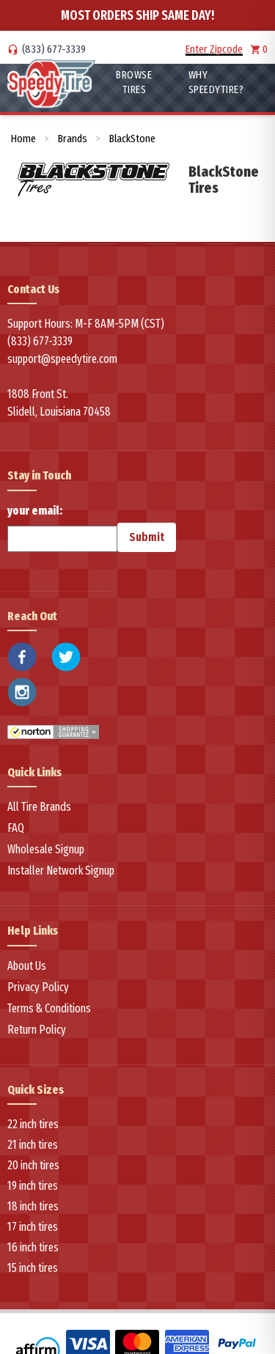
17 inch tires (32, 1227)
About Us (26, 966)
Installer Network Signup (60, 870)
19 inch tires (32, 1186)
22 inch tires (33, 1124)
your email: (62, 528)
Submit (146, 537)
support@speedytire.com (62, 359)
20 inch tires (33, 1165)
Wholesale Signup (45, 849)
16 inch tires (33, 1247)
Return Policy (36, 1030)
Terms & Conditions (49, 1008)
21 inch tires (32, 1145)
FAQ (15, 828)
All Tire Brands (39, 807)
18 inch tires (33, 1206)
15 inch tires (32, 1268)
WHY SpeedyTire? (216, 82)
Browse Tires (134, 82)
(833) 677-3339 (54, 49)
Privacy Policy (38, 987)
